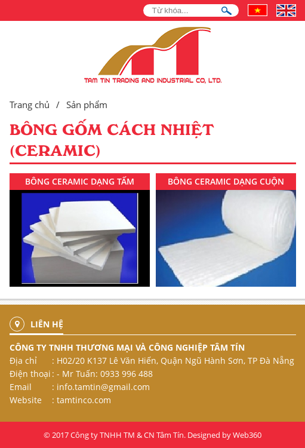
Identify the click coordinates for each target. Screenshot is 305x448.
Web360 (247, 434)
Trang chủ (30, 105)
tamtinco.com (84, 400)
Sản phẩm (86, 105)
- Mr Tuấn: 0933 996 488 (105, 373)
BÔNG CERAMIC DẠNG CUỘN (226, 181)
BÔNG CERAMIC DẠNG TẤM (79, 181)
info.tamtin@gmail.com (103, 386)
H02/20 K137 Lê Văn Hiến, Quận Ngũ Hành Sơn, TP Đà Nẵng (175, 360)
